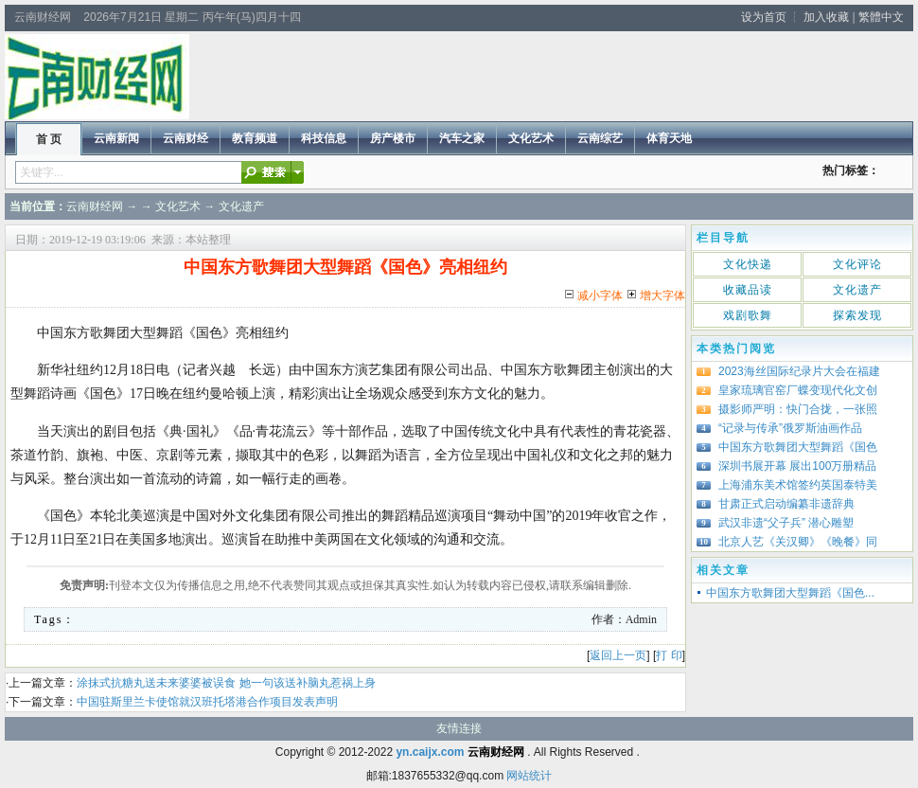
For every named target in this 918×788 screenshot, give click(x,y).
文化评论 (857, 264)
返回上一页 (618, 655)
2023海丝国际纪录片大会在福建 (799, 371)
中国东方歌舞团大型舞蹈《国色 (797, 447)
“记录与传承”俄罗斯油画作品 (790, 428)
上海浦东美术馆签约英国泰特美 (797, 485)
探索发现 (857, 315)
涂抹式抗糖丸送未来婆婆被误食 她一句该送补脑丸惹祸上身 (226, 683)
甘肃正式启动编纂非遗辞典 (786, 503)
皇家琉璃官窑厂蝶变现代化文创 (797, 390)
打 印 (668, 655)
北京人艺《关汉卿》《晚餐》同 (797, 541)
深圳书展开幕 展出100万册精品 (797, 466)
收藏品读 (747, 289)
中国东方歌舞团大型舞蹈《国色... (790, 593)
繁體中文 (881, 17)
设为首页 (763, 17)
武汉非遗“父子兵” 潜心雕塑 (786, 522)
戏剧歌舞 (747, 315)
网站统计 (529, 775)
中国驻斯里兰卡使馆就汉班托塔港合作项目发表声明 (207, 701)
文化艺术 (178, 206)
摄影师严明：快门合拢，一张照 (797, 409)
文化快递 (747, 264)
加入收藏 (826, 17)
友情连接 (459, 728)
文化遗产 (241, 206)
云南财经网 (94, 206)
